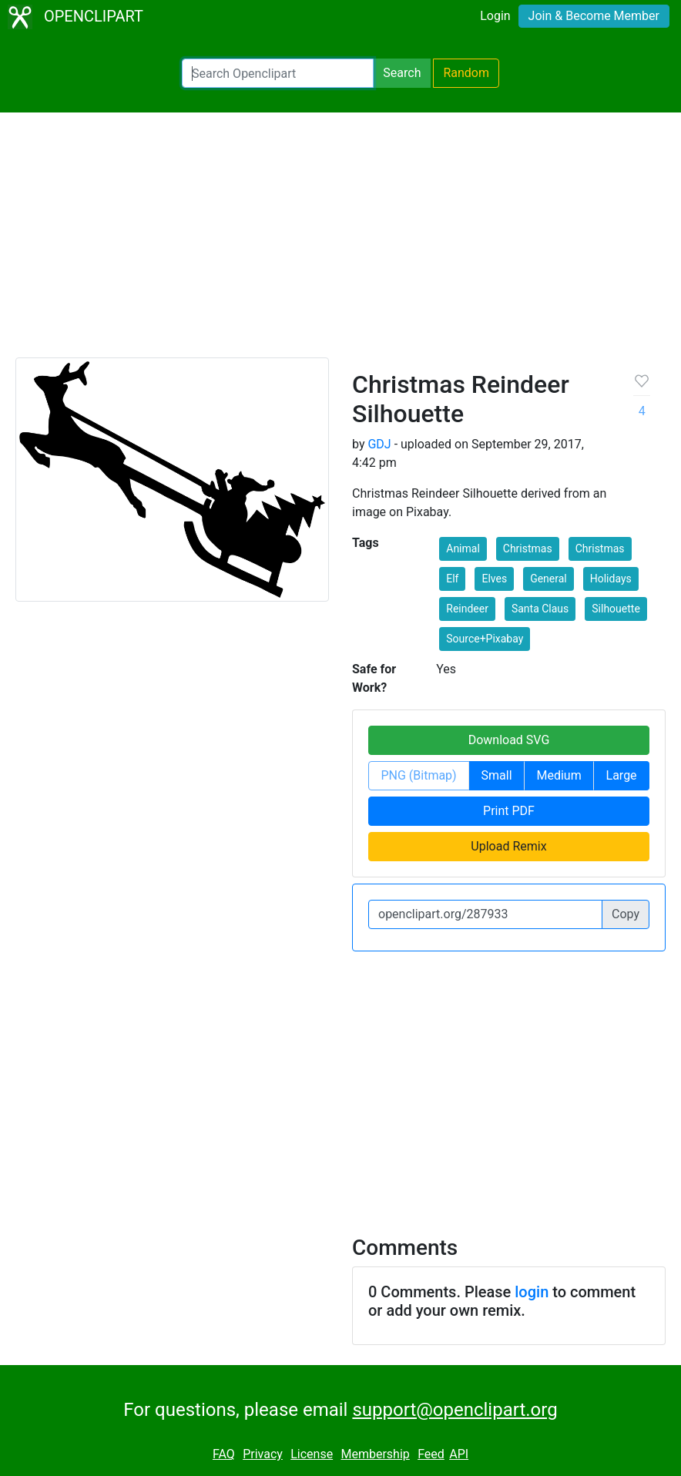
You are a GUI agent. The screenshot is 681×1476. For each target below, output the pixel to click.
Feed (431, 1454)
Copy (625, 914)
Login (495, 15)
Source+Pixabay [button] (484, 638)
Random (466, 72)
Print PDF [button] (509, 810)
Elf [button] (452, 578)
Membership (374, 1454)
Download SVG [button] (509, 740)
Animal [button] (463, 548)
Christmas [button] (527, 548)
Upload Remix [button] (508, 846)
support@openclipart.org (454, 1410)
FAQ (224, 1454)
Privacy (263, 1454)
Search (402, 72)
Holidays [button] (611, 578)
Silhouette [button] (616, 608)
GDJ (379, 444)
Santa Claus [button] (540, 608)
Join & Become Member (593, 15)
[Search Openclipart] (278, 73)
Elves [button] (494, 578)
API (458, 1454)
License (311, 1454)
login (531, 1292)
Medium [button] (558, 775)
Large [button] (621, 775)
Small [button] (496, 775)
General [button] (548, 578)
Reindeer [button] (467, 608)
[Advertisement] (340, 242)
